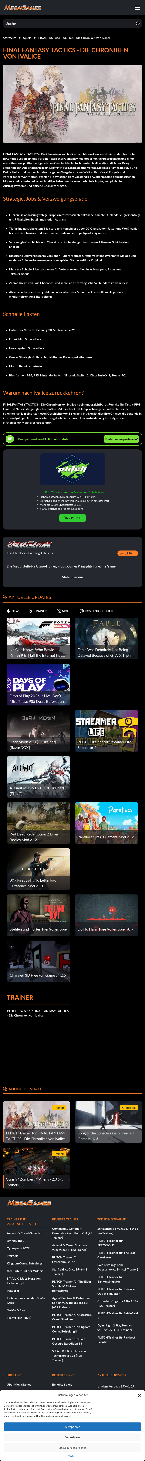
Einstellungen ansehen (72, 1447)
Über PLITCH (72, 518)
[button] (139, 1395)
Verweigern (72, 1437)
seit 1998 (126, 553)
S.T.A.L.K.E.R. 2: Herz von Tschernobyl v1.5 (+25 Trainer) (69, 1355)
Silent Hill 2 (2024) (19, 1317)
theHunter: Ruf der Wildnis (25, 1271)
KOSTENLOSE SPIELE (96, 611)
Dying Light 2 (15, 1240)
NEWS (13, 611)
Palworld (13, 1290)
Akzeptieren (72, 1426)
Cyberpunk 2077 (18, 1248)
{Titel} (71, 1456)
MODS (64, 611)
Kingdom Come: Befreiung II (25, 1263)
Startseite (9, 37)
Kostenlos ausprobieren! (121, 439)
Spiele (27, 37)
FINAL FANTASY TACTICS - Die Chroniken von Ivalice (74, 37)
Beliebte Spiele (62, 1384)
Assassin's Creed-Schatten (24, 1233)
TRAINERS (38, 611)
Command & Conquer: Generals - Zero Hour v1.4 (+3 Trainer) (72, 1233)
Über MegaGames (19, 1384)
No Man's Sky (16, 1310)
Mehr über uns (72, 577)
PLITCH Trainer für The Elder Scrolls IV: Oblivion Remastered (71, 1286)
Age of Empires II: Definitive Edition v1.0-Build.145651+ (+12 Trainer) (71, 1302)
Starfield (13, 1255)
